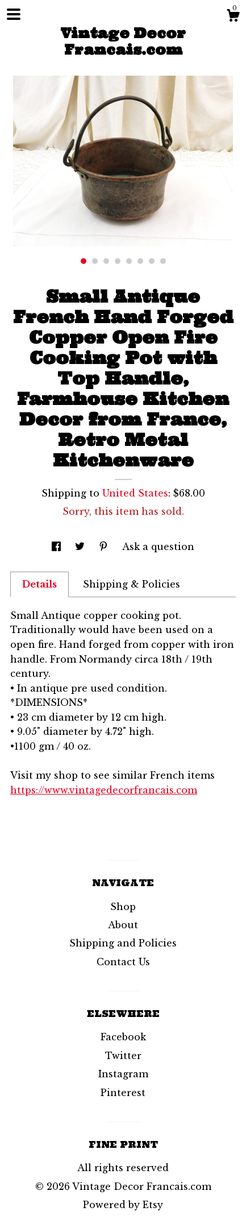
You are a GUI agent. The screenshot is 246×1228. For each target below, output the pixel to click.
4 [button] (117, 261)
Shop (123, 906)
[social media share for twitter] (81, 546)
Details (39, 584)
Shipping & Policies (131, 584)
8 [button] (163, 261)
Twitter (123, 1055)
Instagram (123, 1074)
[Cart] (233, 17)
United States (135, 493)
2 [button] (95, 261)
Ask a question (158, 546)
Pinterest (123, 1092)
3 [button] (106, 261)
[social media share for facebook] (58, 546)
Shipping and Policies (123, 943)
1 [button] (83, 261)
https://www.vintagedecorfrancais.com (103, 790)
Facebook (123, 1037)
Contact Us (123, 961)
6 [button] (140, 261)
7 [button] (152, 261)
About (123, 925)
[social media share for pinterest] (105, 546)
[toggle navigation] (13, 14)
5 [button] (129, 261)
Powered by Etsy (123, 1204)
